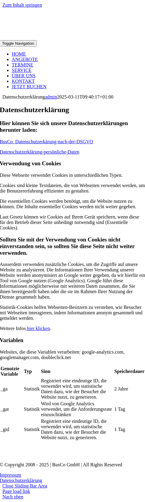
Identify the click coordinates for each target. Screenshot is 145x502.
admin (51, 96)
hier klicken (38, 328)
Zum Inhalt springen (22, 5)
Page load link (16, 491)
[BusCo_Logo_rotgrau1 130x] (72, 454)
